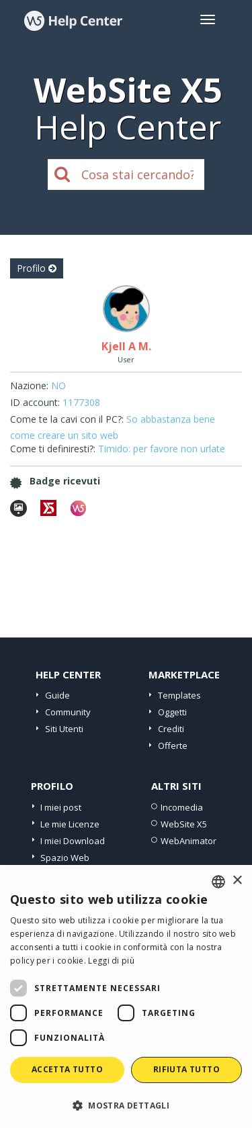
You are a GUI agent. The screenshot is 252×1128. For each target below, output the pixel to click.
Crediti (171, 729)
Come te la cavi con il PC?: (67, 419)
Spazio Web (64, 858)
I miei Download (72, 841)
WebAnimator (188, 841)
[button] (126, 1105)
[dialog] (126, 996)
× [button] (237, 881)
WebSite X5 (184, 824)
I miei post (60, 807)
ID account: (35, 402)
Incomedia (182, 807)
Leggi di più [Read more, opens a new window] (111, 960)
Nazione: (29, 385)
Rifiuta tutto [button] (186, 1069)
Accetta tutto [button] (67, 1069)
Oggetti (172, 712)
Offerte (172, 745)
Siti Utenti (64, 729)
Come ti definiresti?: (52, 448)
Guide (57, 695)
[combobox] (218, 881)
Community (68, 712)
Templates (179, 695)
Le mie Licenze (69, 824)
